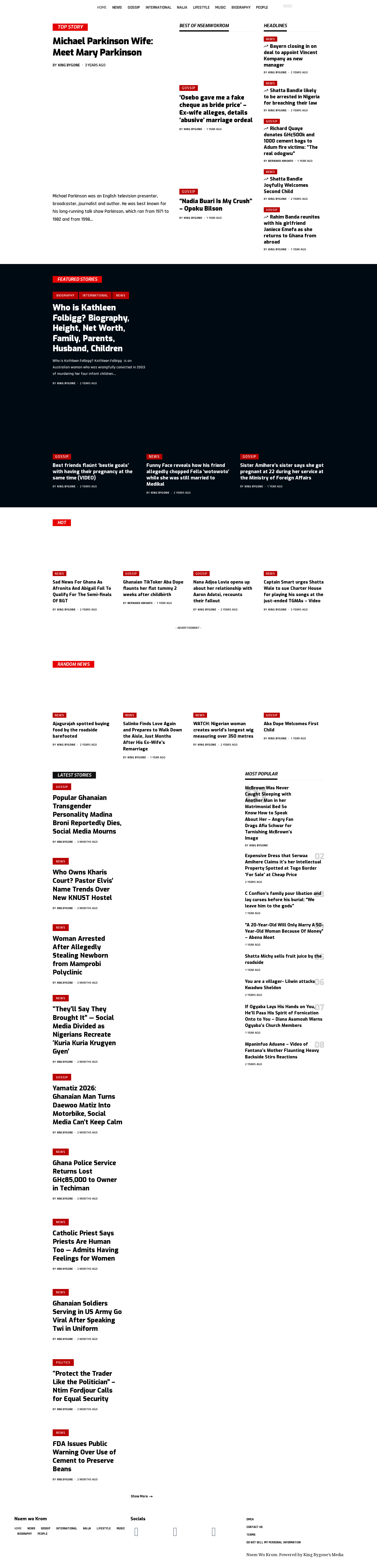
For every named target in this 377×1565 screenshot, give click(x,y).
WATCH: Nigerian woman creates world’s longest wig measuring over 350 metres (223, 730)
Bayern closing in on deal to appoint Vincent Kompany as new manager (290, 55)
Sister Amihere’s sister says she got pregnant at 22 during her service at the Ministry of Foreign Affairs (282, 471)
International (95, 295)
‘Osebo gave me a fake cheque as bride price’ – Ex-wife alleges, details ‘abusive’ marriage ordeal (216, 109)
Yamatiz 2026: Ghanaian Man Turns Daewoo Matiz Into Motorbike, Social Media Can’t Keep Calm (87, 1108)
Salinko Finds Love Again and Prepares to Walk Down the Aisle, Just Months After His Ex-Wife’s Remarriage (152, 736)
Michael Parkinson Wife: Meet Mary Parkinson (103, 47)
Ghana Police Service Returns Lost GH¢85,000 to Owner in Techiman (85, 1179)
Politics (64, 1365)
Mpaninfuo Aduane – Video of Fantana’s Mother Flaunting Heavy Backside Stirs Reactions (282, 1050)
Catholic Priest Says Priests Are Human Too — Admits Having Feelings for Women (86, 1249)
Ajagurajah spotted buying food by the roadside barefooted (81, 730)
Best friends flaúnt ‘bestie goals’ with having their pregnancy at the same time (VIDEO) (92, 471)
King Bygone (69, 65)
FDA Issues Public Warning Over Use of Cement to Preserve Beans (84, 1460)
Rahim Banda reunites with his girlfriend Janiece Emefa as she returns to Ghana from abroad (292, 229)
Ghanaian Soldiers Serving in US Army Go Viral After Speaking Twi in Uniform (87, 1320)
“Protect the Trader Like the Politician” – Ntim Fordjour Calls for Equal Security (84, 1390)
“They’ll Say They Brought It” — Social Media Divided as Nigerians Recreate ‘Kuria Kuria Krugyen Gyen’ (84, 1032)
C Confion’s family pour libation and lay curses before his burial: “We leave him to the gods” (283, 900)
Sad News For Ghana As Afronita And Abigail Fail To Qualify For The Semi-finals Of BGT (82, 591)
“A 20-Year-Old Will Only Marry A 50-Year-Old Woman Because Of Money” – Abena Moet (284, 931)
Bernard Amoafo (280, 160)
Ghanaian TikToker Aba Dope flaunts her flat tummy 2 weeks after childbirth (153, 588)
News (270, 39)
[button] (330, 2)
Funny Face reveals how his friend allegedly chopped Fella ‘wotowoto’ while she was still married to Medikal (187, 474)
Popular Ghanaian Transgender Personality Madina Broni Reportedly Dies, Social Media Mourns (87, 815)
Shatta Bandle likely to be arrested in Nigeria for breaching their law (292, 96)
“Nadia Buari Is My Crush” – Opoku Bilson (215, 205)
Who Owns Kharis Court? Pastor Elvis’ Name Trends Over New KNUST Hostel (83, 886)
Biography (66, 295)
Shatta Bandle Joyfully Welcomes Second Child (286, 185)
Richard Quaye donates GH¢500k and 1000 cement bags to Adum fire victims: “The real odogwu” (291, 141)
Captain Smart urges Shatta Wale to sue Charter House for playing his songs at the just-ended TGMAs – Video (294, 591)
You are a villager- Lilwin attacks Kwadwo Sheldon (280, 985)
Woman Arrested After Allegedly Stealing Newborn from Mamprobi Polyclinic (80, 957)
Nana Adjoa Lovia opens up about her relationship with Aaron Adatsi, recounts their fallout (222, 591)
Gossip (188, 87)
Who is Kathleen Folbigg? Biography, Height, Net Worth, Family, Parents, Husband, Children (91, 328)
